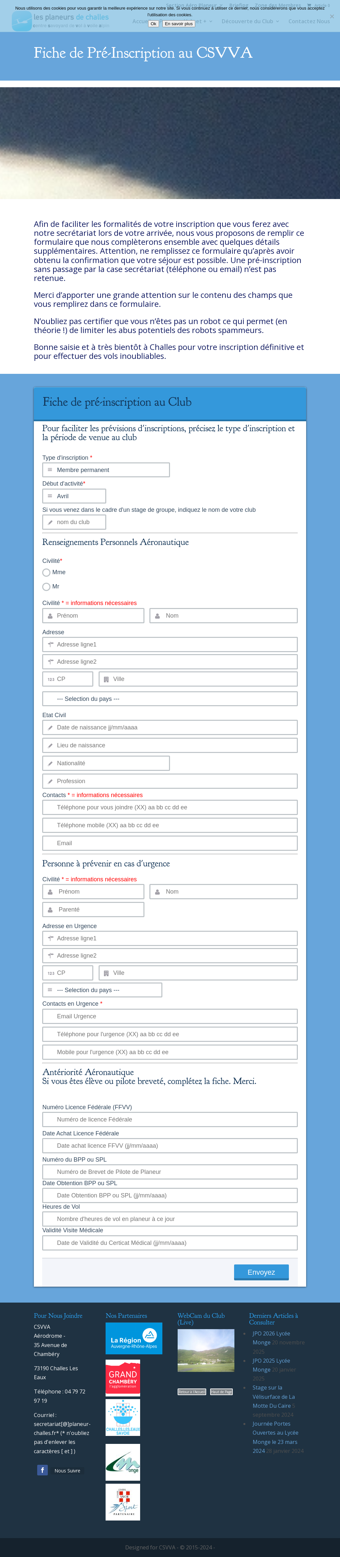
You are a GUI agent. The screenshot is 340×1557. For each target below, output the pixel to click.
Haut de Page (221, 1391)
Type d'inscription (170, 442)
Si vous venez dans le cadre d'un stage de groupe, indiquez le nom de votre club (149, 510)
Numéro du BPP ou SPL (74, 1159)
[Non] (331, 16)
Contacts (92, 795)
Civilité (52, 561)
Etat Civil (54, 715)
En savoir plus (179, 23)
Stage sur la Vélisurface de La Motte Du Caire (274, 1396)
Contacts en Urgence (72, 1003)
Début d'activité (63, 483)
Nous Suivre (67, 1470)
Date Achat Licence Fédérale (80, 1133)
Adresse (53, 632)
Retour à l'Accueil (192, 1391)
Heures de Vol (61, 1206)
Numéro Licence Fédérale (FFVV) (87, 1107)
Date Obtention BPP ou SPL (79, 1183)
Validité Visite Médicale (72, 1230)
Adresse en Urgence (69, 926)
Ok (153, 23)
